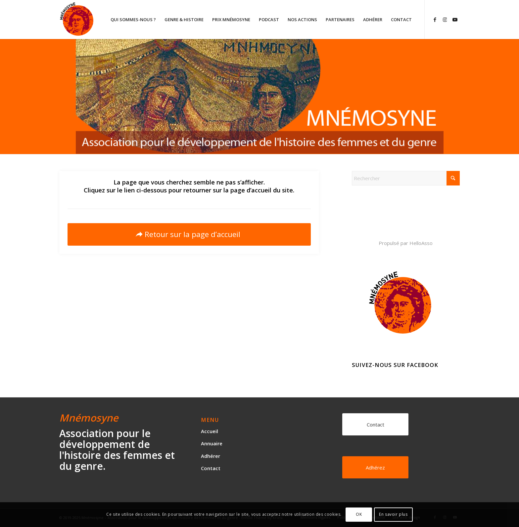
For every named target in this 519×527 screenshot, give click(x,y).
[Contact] (375, 424)
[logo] (101, 19)
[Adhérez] (375, 467)
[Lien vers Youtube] (455, 19)
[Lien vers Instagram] (445, 19)
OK (359, 514)
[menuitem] (133, 19)
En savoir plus (393, 514)
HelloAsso (421, 243)
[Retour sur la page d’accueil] (189, 234)
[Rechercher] (406, 178)
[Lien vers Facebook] (435, 19)
